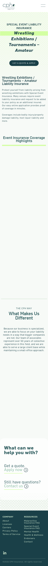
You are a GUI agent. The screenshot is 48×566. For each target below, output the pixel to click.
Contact (28, 542)
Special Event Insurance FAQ (32, 527)
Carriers (7, 528)
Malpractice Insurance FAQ (32, 522)
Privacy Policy (10, 531)
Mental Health (31, 532)
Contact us (13, 486)
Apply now (13, 470)
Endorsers (29, 538)
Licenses (7, 524)
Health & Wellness (33, 535)
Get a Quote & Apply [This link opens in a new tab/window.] (24, 63)
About (6, 521)
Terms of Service (11, 534)
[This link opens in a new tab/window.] (5, 553)
